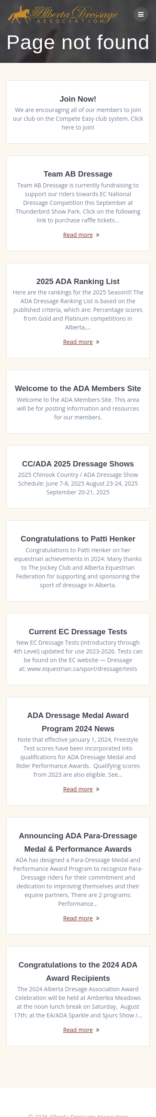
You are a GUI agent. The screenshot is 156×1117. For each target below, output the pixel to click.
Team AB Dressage (78, 174)
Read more (78, 235)
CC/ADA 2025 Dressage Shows (78, 463)
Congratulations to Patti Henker (78, 538)
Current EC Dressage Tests (78, 631)
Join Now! (78, 99)
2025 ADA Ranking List (78, 281)
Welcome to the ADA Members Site (78, 388)
